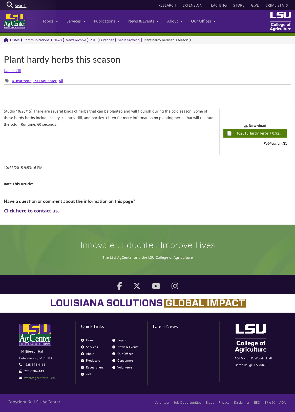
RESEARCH (167, 5)
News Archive (76, 40)
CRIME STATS (276, 5)
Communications (36, 40)
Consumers (123, 360)
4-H (86, 374)
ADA (282, 402)
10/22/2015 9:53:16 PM (23, 167)
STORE (238, 5)
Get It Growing (129, 40)
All (61, 80)
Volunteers (122, 367)
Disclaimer (241, 402)
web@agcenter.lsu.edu (40, 378)
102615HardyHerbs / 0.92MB (256, 133)
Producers (90, 360)
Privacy (224, 402)
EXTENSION (192, 5)
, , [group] (34, 80)
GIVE (255, 5)
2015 (93, 40)
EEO (257, 402)
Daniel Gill (12, 70)
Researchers (92, 367)
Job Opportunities (187, 402)
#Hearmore (21, 80)
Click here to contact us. (31, 211)
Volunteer (162, 402)
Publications (107, 21)
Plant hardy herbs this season (166, 40)
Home (88, 340)
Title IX (270, 402)
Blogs (210, 402)
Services (76, 21)
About (174, 21)
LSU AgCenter (45, 80)
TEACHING (218, 5)
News (57, 40)
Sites (15, 40)
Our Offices (203, 21)
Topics (50, 21)
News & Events (143, 21)
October (107, 40)
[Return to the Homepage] (6, 40)
